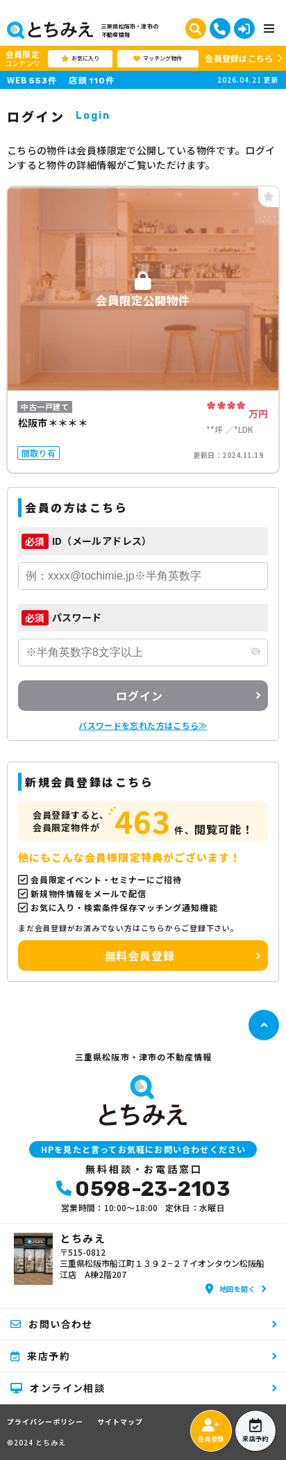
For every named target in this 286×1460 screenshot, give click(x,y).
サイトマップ (120, 1421)
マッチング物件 (157, 58)
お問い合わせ (51, 1324)
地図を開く (230, 1288)
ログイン (139, 695)
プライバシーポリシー (45, 1421)
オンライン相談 (57, 1388)
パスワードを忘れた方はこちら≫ (142, 725)
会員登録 (211, 1430)
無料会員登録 (140, 955)
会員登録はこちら (239, 58)
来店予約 (255, 1430)
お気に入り (80, 58)
